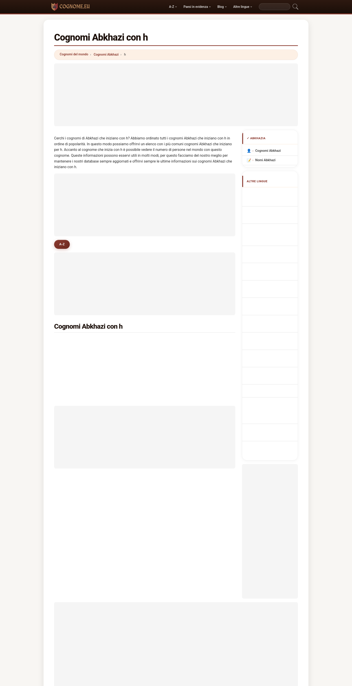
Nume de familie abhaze (275, 318)
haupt (193, 363)
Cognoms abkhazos (272, 237)
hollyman (134, 352)
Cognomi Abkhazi (106, 54)
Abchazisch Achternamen (265, 270)
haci (69, 341)
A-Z (171, 7)
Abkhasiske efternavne (274, 289)
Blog (220, 7)
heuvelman (136, 341)
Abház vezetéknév (271, 310)
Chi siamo (146, 653)
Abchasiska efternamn (274, 326)
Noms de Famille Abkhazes (268, 212)
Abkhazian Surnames (273, 201)
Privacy (234, 653)
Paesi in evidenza (196, 7)
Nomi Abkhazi (265, 160)
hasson (194, 352)
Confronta (192, 653)
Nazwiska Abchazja (272, 259)
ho (68, 352)
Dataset (214, 653)
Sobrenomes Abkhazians (265, 249)
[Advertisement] (176, 94)
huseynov (196, 341)
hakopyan (73, 363)
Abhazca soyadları (271, 335)
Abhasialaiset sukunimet (266, 299)
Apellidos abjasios (271, 193)
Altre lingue (241, 7)
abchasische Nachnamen (265, 225)
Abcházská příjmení (272, 280)
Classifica (169, 653)
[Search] (274, 6)
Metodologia (121, 653)
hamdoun (135, 363)
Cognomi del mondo (74, 54)
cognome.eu (176, 635)
